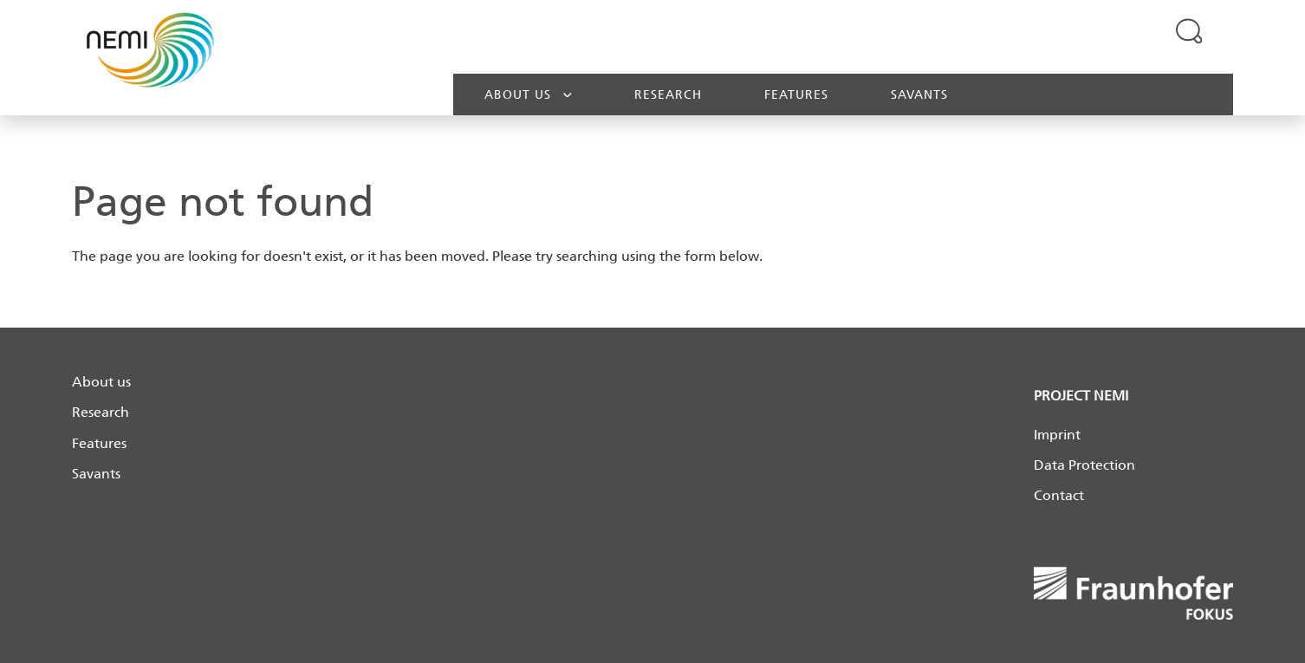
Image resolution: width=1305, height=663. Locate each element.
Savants (919, 94)
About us (528, 94)
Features (796, 94)
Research (668, 94)
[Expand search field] (1189, 30)
